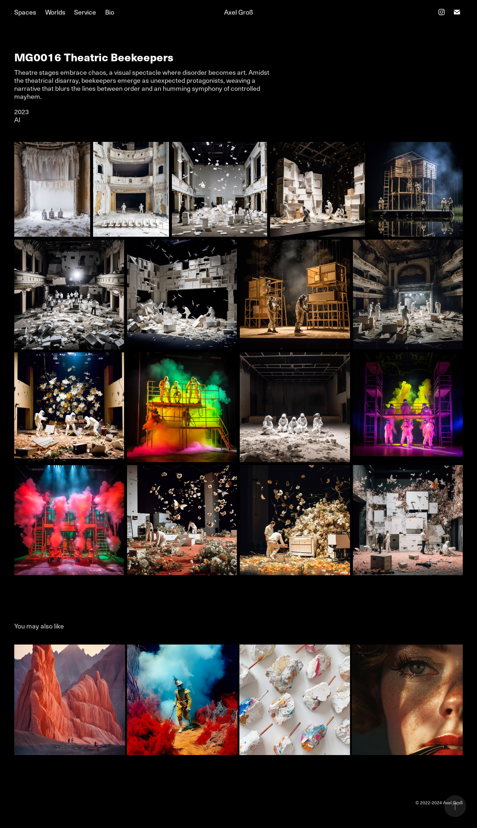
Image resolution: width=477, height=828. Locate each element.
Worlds (55, 11)
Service (85, 11)
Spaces (25, 11)
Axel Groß (238, 11)
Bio (109, 11)
